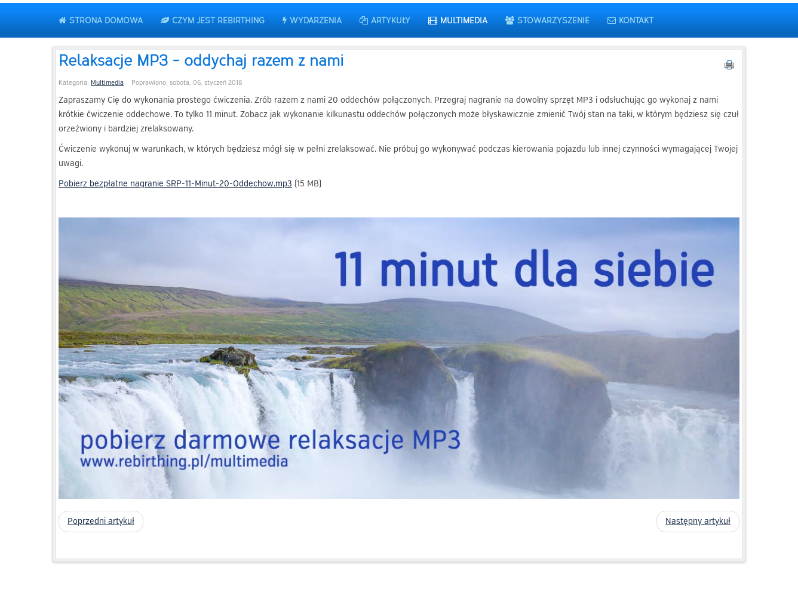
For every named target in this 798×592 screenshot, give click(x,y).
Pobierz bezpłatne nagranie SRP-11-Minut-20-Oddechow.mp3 (175, 184)
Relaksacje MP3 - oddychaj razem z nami (201, 59)
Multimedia (107, 83)
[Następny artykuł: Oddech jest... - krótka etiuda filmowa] (697, 521)
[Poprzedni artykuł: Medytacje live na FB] (101, 521)
